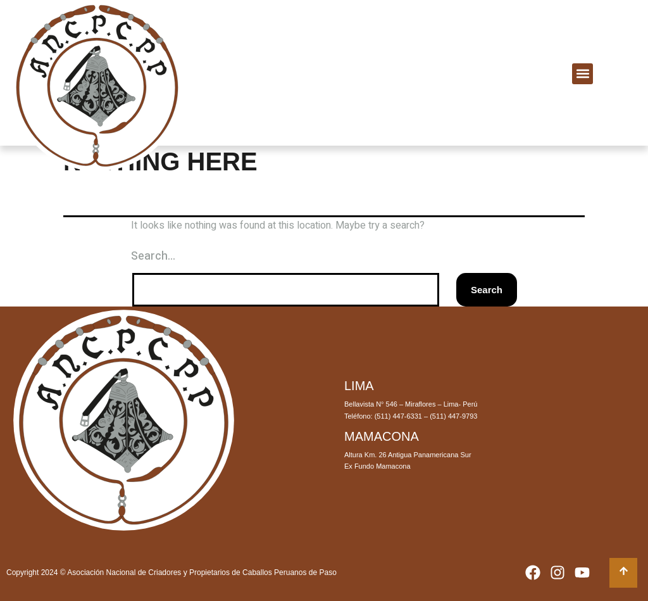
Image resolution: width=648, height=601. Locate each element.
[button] (582, 73)
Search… (153, 256)
